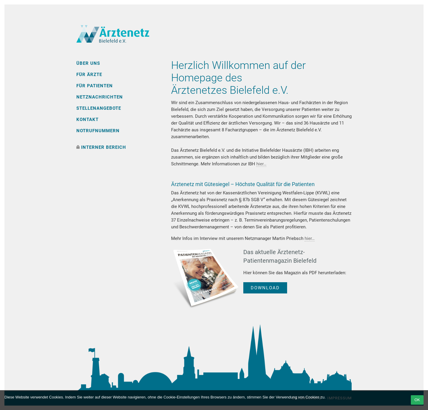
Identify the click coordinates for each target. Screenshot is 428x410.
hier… (261, 164)
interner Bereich (103, 147)
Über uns (88, 63)
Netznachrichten (99, 97)
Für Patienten (94, 85)
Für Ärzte (89, 74)
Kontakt (87, 119)
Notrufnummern (98, 130)
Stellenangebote (98, 108)
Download (265, 287)
